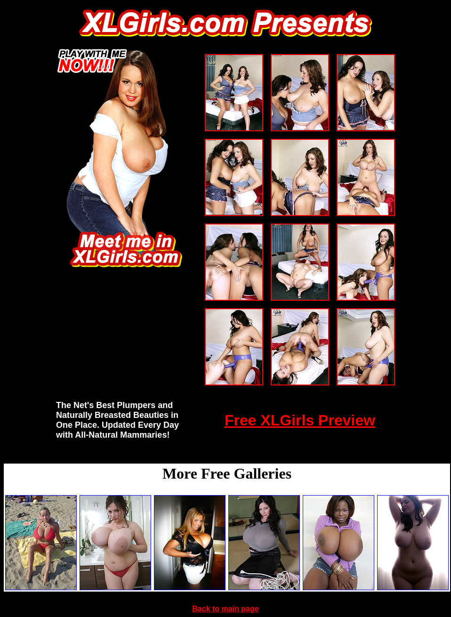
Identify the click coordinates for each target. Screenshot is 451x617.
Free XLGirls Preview (300, 420)
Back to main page (225, 609)
